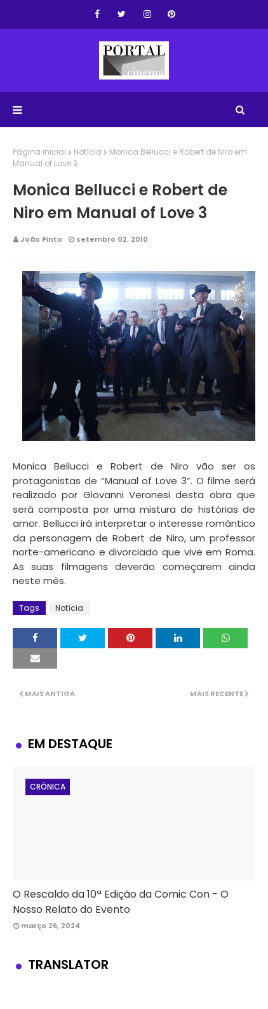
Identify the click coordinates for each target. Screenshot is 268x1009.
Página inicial (39, 151)
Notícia (88, 151)
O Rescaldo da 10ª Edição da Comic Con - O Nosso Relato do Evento (121, 902)
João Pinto (41, 239)
